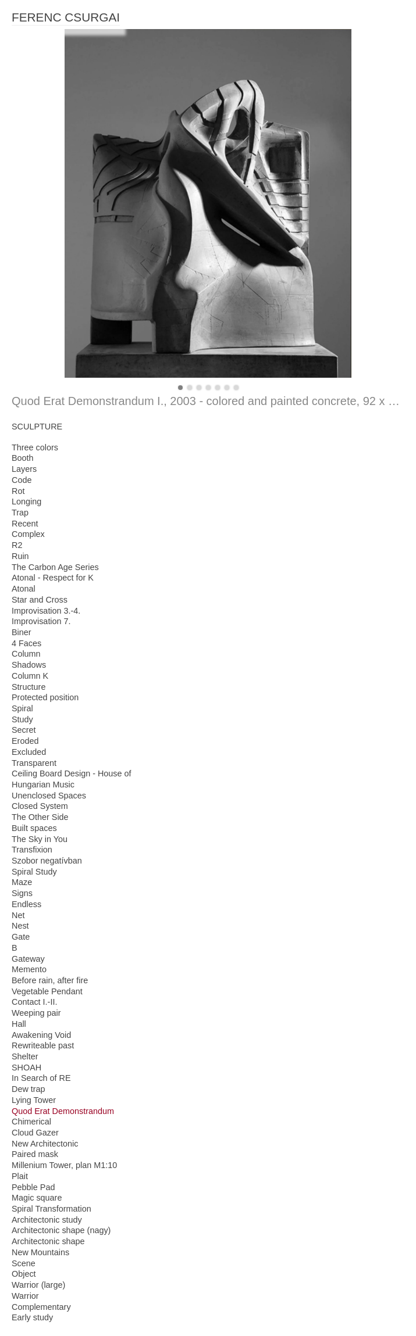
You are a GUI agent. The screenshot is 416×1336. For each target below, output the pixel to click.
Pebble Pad (33, 1187)
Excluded (29, 752)
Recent (25, 523)
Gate (21, 936)
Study (22, 719)
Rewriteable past (43, 1045)
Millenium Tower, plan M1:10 (64, 1165)
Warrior (25, 1296)
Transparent (34, 763)
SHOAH (26, 1067)
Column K (30, 675)
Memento (29, 969)
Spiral (22, 708)
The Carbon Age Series (55, 567)
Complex (28, 534)
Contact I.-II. (34, 1002)
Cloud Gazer (35, 1132)
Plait (20, 1176)
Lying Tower (34, 1100)
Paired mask (35, 1154)
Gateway (28, 959)
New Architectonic (45, 1143)
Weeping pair (36, 1013)
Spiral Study (34, 871)
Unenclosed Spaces (49, 795)
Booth (23, 458)
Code (21, 480)
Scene (23, 1263)
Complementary (41, 1307)
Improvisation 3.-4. (46, 610)
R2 (17, 545)
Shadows (29, 664)
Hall (19, 1024)
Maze (22, 882)
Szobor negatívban (47, 860)
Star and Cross (39, 599)
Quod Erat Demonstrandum (63, 1111)
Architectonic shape (48, 1241)
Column (26, 653)
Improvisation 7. (41, 621)
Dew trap (28, 1089)
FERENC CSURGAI (66, 17)
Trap (20, 512)
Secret (24, 730)
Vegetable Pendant (47, 991)
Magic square (37, 1197)
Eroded (25, 741)
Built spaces (34, 828)
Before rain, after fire (50, 980)
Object (24, 1273)
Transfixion (32, 849)
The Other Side (40, 817)
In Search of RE (41, 1078)
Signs (22, 893)
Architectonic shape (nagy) (61, 1230)
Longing (26, 501)
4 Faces (26, 643)
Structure (28, 687)
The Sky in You (39, 839)
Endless (26, 904)
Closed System (40, 806)
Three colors (35, 447)
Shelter (25, 1056)
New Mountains (40, 1252)
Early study (32, 1317)
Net (18, 915)
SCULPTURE (37, 426)
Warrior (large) (38, 1285)
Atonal (23, 588)
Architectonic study (47, 1219)
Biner (21, 632)
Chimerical (31, 1121)
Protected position (45, 697)
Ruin (20, 556)
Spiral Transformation (51, 1208)
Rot (18, 491)
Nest (20, 925)
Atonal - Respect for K (53, 577)
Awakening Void (41, 1035)
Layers (24, 469)
